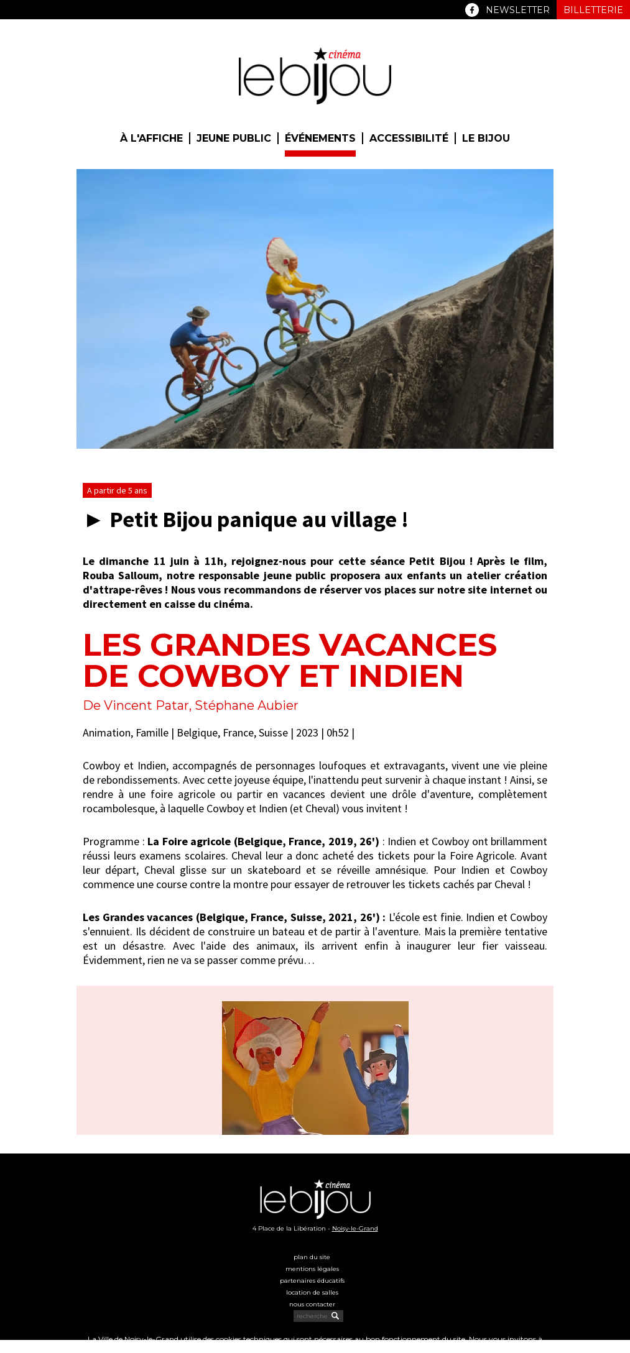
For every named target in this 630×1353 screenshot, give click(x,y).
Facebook (472, 10)
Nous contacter (312, 1304)
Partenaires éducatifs (312, 1281)
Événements (320, 138)
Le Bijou (486, 138)
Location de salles (312, 1292)
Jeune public (234, 138)
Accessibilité (408, 138)
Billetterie (593, 10)
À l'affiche (151, 138)
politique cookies (296, 1348)
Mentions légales (312, 1269)
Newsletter (518, 10)
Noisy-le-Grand (355, 1228)
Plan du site (312, 1257)
